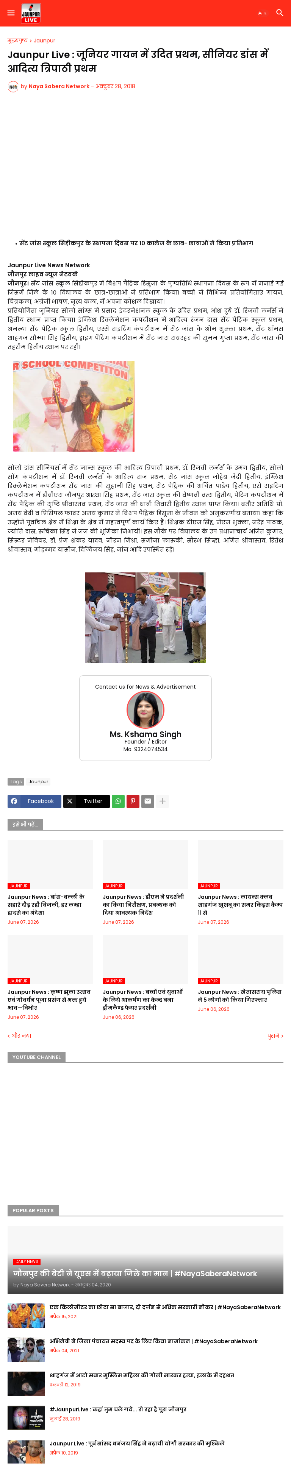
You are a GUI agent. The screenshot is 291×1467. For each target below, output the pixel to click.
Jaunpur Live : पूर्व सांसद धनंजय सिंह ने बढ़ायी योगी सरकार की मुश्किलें (137, 1443)
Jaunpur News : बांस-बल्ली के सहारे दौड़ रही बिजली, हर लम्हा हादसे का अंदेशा (46, 905)
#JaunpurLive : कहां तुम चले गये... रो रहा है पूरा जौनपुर (118, 1409)
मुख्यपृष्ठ (18, 41)
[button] (10, 13)
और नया (21, 1036)
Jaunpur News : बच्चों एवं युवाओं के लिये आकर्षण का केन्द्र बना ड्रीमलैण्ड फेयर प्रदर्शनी (143, 1000)
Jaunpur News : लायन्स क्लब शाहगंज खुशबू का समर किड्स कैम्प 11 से (240, 905)
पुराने (273, 1036)
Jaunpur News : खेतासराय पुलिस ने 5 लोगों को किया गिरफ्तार (240, 996)
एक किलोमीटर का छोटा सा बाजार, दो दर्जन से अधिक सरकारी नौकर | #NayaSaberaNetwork (165, 1307)
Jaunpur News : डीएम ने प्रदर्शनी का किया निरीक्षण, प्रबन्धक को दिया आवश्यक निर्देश (143, 905)
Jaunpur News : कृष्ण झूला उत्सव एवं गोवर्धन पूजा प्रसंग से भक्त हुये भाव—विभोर (49, 1000)
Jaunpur (44, 41)
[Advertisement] (145, 164)
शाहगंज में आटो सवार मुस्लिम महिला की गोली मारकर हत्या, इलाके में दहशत (142, 1375)
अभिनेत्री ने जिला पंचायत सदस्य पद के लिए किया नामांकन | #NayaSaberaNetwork (154, 1341)
